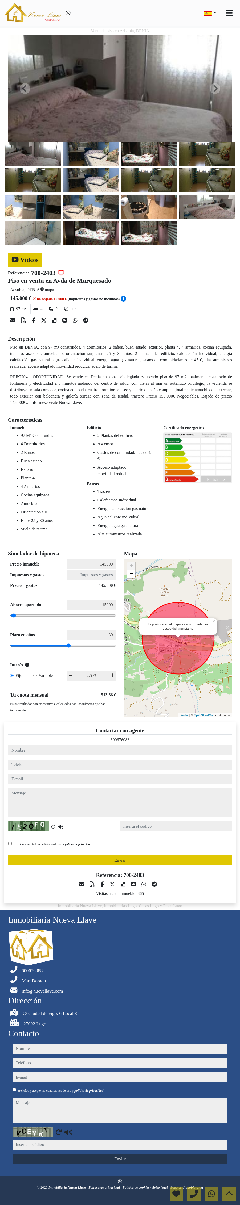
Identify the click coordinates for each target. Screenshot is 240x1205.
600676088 (120, 740)
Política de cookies (136, 1187)
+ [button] (131, 566)
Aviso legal (160, 1187)
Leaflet (184, 715)
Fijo (18, 675)
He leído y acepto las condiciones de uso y (52, 844)
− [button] (131, 574)
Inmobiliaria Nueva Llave (67, 1187)
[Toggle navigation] (229, 13)
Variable (46, 675)
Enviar (120, 860)
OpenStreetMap (204, 715)
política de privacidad (78, 844)
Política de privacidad (104, 1187)
